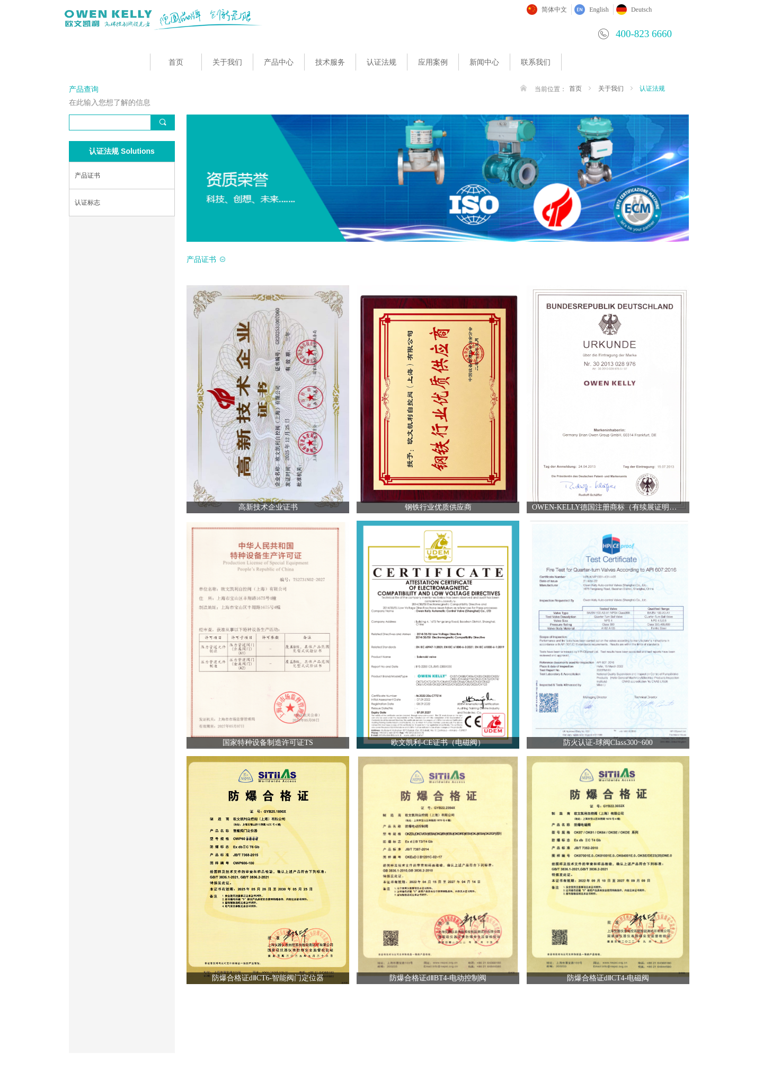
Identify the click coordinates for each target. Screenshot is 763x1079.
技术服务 (330, 62)
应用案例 (433, 62)
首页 (175, 62)
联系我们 (536, 62)
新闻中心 (484, 62)
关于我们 (227, 62)
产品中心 (279, 62)
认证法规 (381, 62)
